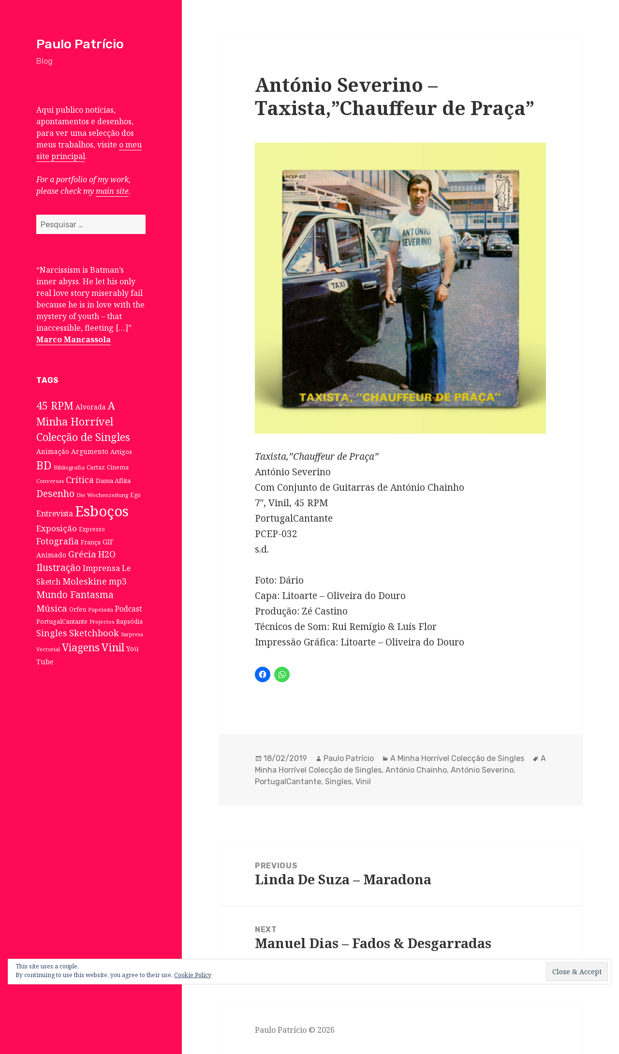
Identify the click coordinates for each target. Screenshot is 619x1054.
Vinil (363, 781)
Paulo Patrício (80, 44)
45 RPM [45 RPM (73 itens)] (55, 405)
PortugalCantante (288, 781)
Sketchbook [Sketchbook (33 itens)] (94, 633)
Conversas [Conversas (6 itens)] (50, 480)
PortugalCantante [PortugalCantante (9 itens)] (62, 621)
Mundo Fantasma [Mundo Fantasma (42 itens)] (75, 594)
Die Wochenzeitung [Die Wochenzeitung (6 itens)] (102, 494)
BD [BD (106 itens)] (44, 465)
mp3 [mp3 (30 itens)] (118, 581)
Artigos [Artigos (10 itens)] (121, 451)
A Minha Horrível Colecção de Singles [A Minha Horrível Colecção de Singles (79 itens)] (83, 421)
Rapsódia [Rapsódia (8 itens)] (129, 621)
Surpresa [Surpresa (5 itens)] (132, 634)
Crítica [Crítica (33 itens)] (80, 479)
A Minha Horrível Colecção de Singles (457, 758)
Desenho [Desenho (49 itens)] (55, 493)
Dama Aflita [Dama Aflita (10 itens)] (113, 480)
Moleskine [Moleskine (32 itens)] (84, 581)
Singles (338, 781)
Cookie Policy (192, 975)
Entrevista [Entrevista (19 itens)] (54, 513)
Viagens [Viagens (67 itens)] (81, 647)
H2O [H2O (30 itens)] (107, 554)
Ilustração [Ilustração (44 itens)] (58, 567)
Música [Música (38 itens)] (51, 608)
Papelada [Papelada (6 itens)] (100, 609)
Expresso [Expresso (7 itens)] (92, 529)
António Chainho (416, 770)
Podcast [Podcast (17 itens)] (128, 609)
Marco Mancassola (73, 339)
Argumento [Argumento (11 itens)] (89, 451)
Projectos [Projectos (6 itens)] (101, 621)
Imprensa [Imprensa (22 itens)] (101, 568)
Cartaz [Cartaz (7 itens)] (96, 467)
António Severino (482, 770)
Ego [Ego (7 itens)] (135, 494)
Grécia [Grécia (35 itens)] (82, 554)
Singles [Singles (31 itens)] (51, 633)
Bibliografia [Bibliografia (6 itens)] (69, 467)
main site (112, 191)
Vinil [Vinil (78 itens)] (113, 647)
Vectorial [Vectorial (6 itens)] (48, 649)
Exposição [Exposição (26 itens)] (56, 528)
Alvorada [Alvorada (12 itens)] (90, 406)
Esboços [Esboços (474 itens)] (102, 511)
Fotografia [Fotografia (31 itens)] (57, 541)
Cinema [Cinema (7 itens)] (118, 467)
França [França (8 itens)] (91, 542)
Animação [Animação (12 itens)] (52, 451)
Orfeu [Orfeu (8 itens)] (77, 609)
